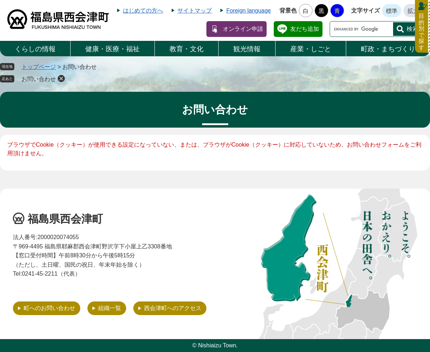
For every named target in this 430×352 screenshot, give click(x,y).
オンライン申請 (243, 29)
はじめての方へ (143, 11)
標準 (391, 11)
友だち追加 (304, 29)
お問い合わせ (39, 79)
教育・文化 (186, 49)
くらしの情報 (35, 49)
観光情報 (247, 49)
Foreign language (248, 11)
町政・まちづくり (388, 49)
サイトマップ (194, 11)
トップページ (39, 67)
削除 (61, 78)
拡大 (413, 11)
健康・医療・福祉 (112, 49)
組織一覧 (109, 308)
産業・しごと (310, 49)
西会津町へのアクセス (172, 308)
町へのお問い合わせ (49, 308)
